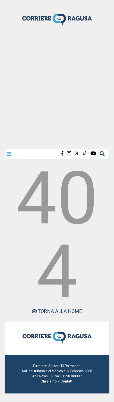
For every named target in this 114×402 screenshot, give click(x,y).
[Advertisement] (57, 86)
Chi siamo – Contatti (57, 381)
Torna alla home (57, 311)
